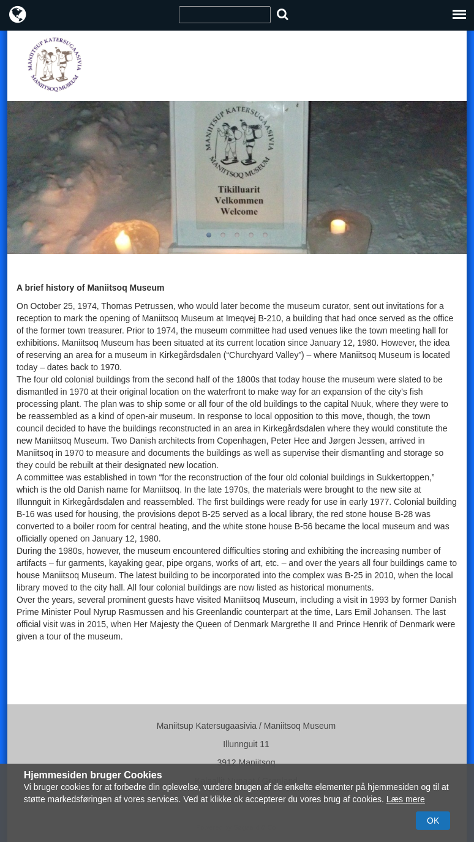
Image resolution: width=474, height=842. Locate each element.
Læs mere (405, 799)
